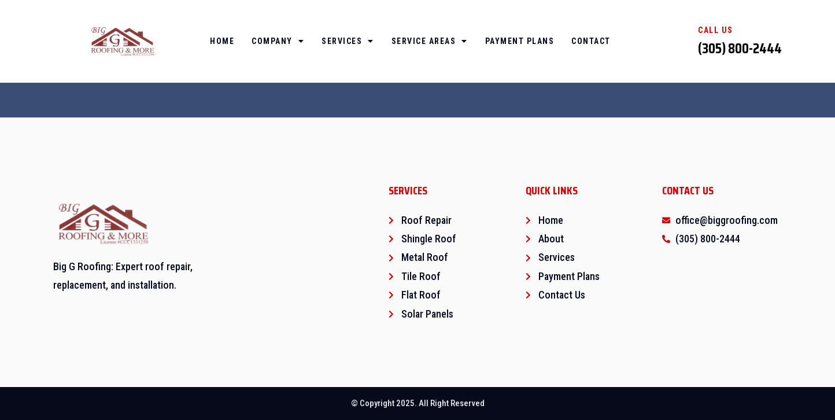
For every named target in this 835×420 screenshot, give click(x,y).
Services (348, 41)
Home (222, 41)
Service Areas (429, 41)
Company (278, 41)
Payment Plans (520, 41)
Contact (591, 41)
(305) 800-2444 (740, 48)
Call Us (715, 30)
